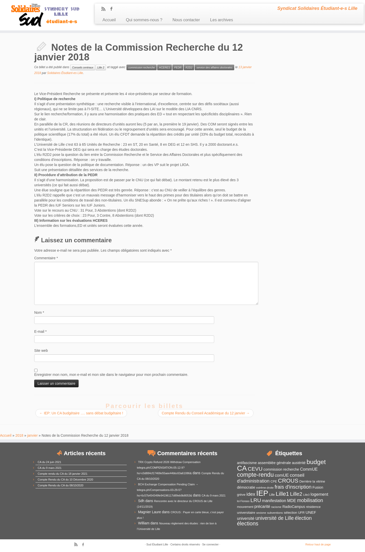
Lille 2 (100, 67)
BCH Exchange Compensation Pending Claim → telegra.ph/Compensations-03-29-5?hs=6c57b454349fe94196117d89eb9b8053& (167, 490)
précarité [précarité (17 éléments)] (262, 506)
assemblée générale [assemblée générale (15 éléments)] (274, 463)
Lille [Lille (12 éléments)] (272, 494)
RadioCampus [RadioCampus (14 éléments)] (293, 507)
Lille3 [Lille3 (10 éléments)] (306, 494)
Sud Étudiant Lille (157, 544)
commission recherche (141, 67)
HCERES (164, 67)
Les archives (221, 19)
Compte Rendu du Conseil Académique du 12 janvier (206, 413)
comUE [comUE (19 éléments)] (282, 475)
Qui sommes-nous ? (144, 19)
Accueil (109, 19)
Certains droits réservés (185, 544)
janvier (32, 435)
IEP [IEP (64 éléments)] (262, 493)
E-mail (40, 331)
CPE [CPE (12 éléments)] (273, 481)
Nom (39, 312)
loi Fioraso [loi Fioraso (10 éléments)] (243, 501)
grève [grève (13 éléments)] (241, 494)
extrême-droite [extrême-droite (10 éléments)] (265, 487)
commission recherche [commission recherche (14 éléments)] (281, 469)
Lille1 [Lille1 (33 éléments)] (282, 494)
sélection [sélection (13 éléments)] (290, 512)
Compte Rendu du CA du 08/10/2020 (60, 485)
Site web (41, 350)
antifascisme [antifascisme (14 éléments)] (247, 463)
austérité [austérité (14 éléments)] (299, 463)
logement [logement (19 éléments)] (319, 494)
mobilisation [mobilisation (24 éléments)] (310, 500)
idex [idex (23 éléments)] (250, 494)
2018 (19, 435)
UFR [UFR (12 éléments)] (301, 512)
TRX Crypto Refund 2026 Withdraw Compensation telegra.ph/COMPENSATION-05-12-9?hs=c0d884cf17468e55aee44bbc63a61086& (168, 468)
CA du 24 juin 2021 (49, 462)
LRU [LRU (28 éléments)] (255, 500)
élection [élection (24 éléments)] (303, 518)
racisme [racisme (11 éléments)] (276, 506)
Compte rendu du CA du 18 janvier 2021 (62, 473)
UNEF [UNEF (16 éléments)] (310, 512)
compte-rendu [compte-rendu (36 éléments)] (255, 474)
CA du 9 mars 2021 (50, 467)
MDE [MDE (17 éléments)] (291, 501)
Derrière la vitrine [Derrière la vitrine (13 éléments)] (312, 481)
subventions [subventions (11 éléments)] (275, 512)
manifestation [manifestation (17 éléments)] (274, 501)
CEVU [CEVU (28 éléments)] (255, 469)
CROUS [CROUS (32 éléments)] (288, 480)
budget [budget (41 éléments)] (316, 461)
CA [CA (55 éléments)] (242, 468)
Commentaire (46, 258)
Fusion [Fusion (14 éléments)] (318, 487)
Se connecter (210, 544)
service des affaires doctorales (214, 67)
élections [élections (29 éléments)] (247, 524)
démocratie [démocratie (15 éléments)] (246, 487)
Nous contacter (186, 19)
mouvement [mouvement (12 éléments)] (245, 507)
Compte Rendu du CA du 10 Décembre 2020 (65, 479)
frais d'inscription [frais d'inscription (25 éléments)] (293, 487)
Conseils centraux (82, 67)
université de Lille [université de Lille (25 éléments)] (274, 518)
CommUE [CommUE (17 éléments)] (309, 469)
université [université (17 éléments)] (245, 518)
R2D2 (189, 67)
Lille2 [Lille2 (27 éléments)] (296, 494)
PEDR (177, 67)
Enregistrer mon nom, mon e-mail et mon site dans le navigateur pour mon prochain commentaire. (111, 375)
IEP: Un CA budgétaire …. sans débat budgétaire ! (81, 413)
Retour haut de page (318, 544)
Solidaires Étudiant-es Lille (65, 73)
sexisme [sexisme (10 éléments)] (261, 512)
